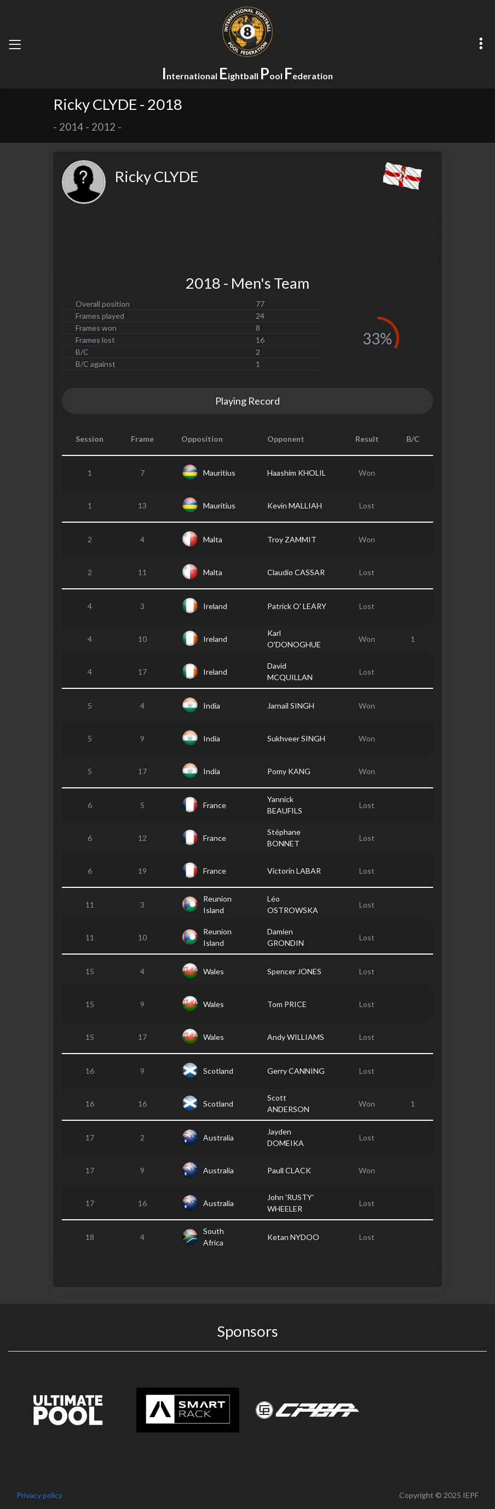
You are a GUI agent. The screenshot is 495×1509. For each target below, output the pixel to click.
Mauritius (219, 472)
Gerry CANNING (296, 1070)
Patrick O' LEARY (296, 606)
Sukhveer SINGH (296, 738)
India (211, 705)
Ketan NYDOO (293, 1237)
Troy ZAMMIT (291, 539)
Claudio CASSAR (296, 572)
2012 (103, 127)
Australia (218, 1137)
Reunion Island (217, 904)
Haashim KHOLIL (296, 472)
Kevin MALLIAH (294, 505)
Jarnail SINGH (290, 705)
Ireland (215, 606)
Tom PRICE (287, 1004)
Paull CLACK (289, 1170)
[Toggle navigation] (14, 44)
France (214, 805)
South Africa (213, 1236)
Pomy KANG (288, 771)
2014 (71, 127)
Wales (213, 971)
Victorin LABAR (294, 870)
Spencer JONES (294, 971)
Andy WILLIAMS (295, 1037)
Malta (212, 539)
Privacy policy (39, 1495)
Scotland (218, 1070)
